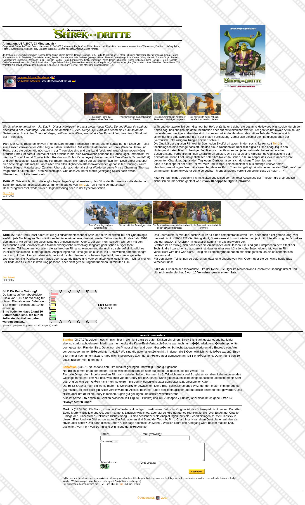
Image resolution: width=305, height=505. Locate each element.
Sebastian (70, 367)
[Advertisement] (84, 12)
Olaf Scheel (9, 277)
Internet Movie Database (33, 77)
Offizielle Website (28, 80)
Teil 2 (82, 184)
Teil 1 (276, 143)
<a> (121, 487)
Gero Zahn (8, 193)
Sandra (68, 339)
